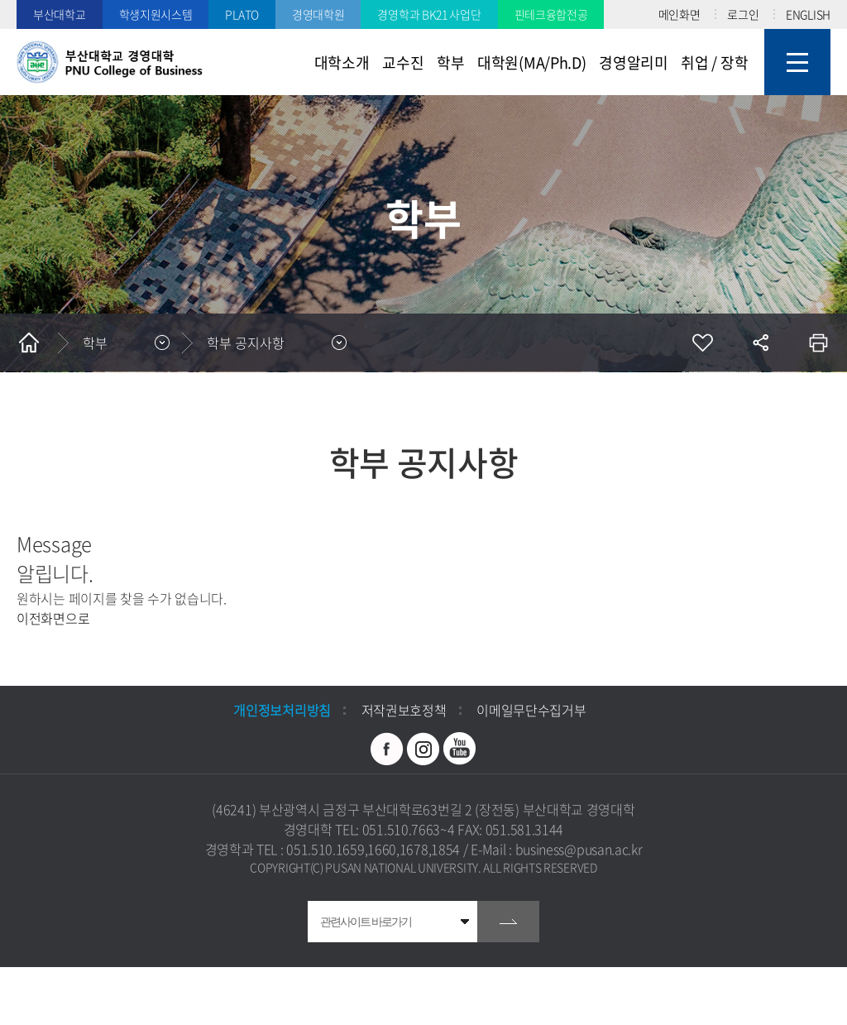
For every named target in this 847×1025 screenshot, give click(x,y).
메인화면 (679, 14)
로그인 (742, 14)
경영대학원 (318, 14)
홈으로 (29, 342)
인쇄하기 (818, 342)
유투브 (459, 748)
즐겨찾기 (702, 342)
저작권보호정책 (404, 710)
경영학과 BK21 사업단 (429, 14)
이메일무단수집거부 (531, 710)
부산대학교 (59, 14)
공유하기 (760, 342)
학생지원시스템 (156, 14)
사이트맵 (797, 62)
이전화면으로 (53, 618)
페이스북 (387, 748)
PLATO (242, 14)
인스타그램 (423, 748)
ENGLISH (808, 14)
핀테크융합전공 (551, 14)
